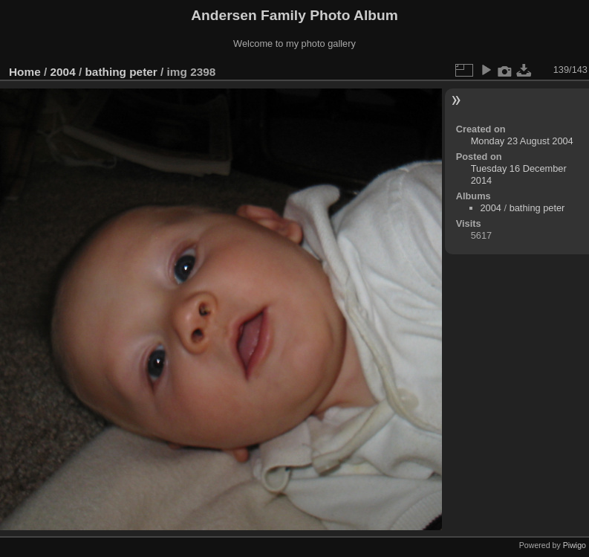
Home (25, 71)
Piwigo (574, 545)
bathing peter (121, 71)
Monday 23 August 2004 (522, 141)
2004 (63, 71)
